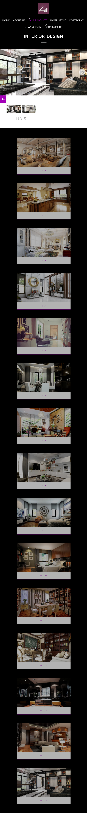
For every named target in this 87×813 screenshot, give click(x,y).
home (6, 20)
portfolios (77, 20)
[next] (82, 72)
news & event (34, 27)
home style (58, 20)
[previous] (4, 72)
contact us (54, 27)
